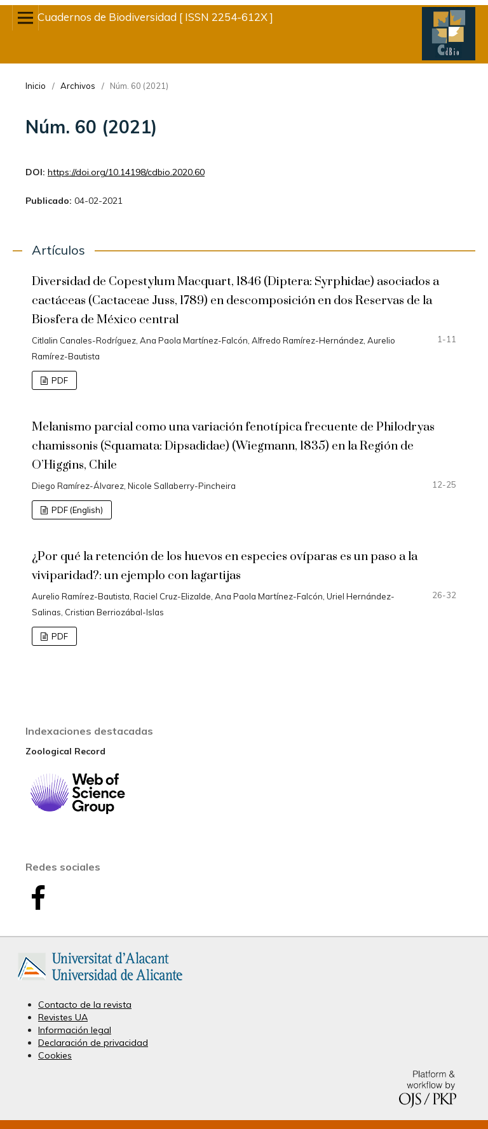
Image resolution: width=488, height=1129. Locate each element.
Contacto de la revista (85, 1004)
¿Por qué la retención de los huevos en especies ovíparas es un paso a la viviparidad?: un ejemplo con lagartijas (224, 566)
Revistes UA (63, 1017)
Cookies (55, 1055)
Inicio (35, 86)
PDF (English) (76, 510)
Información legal (74, 1030)
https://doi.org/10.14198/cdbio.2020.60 (126, 172)
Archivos (77, 86)
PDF (59, 380)
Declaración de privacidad (93, 1042)
